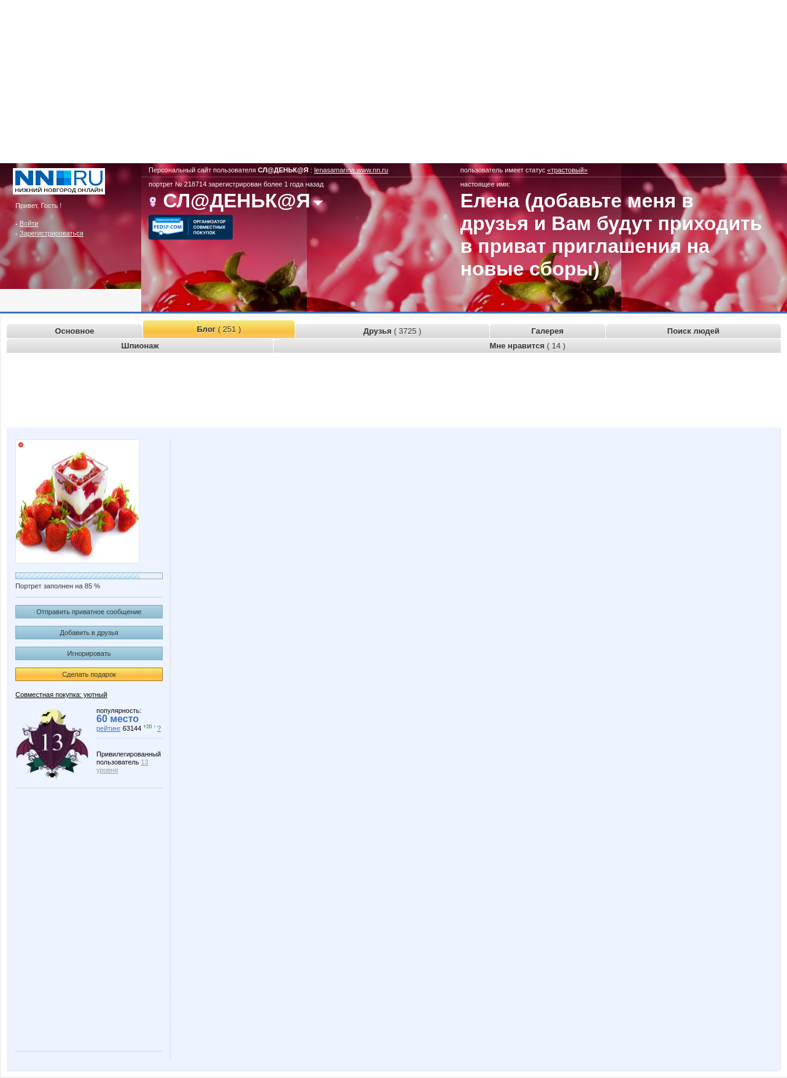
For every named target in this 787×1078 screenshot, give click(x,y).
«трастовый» (567, 170)
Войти (29, 223)
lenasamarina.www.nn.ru (351, 170)
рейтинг (108, 728)
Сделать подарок (89, 674)
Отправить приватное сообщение (88, 611)
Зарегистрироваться (51, 233)
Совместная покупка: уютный (61, 694)
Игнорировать (89, 653)
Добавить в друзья (89, 632)
